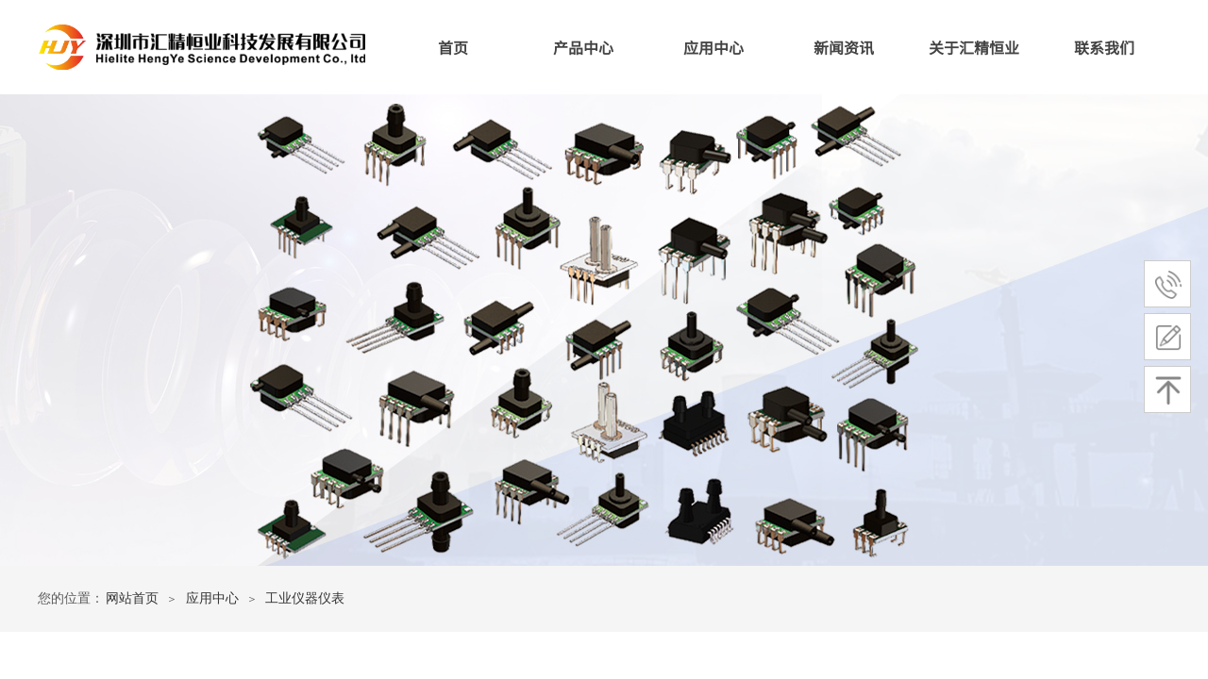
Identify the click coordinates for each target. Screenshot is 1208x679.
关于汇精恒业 (974, 47)
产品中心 (583, 47)
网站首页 (132, 598)
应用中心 (713, 47)
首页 (453, 47)
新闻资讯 (844, 47)
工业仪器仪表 (304, 598)
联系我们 (1104, 47)
